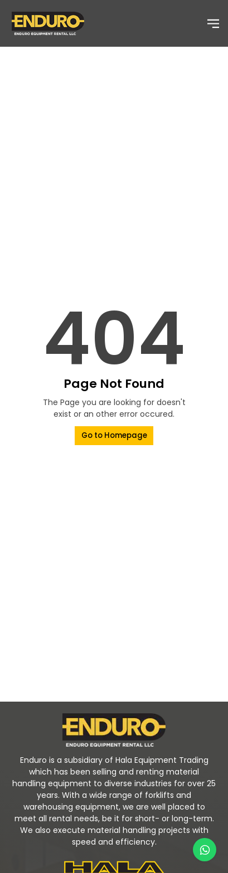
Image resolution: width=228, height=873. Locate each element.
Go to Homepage (114, 435)
